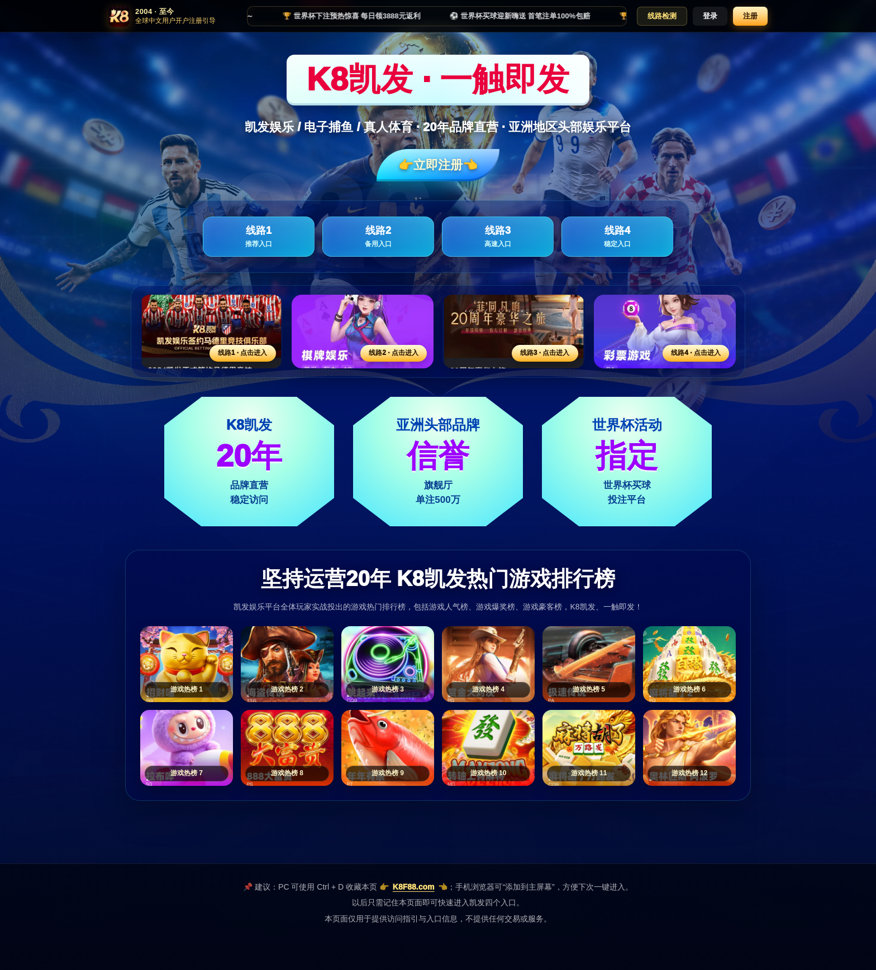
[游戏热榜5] (588, 664)
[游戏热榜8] (287, 748)
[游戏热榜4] (488, 664)
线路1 (259, 237)
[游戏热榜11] (588, 748)
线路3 (498, 237)
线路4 (617, 237)
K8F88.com (414, 886)
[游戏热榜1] (186, 664)
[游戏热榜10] (488, 748)
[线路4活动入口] (665, 331)
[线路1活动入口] (211, 331)
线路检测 (662, 16)
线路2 (378, 237)
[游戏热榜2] (287, 664)
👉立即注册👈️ (438, 165)
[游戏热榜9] (387, 748)
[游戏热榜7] (186, 748)
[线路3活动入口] (513, 331)
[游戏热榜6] (689, 664)
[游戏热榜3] (387, 664)
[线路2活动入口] (363, 331)
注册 (750, 16)
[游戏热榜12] (689, 748)
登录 (710, 16)
